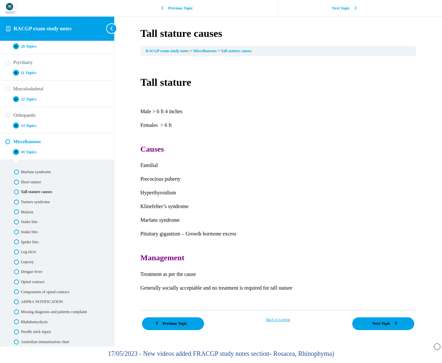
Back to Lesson (278, 319)
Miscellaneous (205, 51)
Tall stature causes (236, 51)
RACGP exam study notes (42, 28)
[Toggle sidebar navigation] (112, 28)
